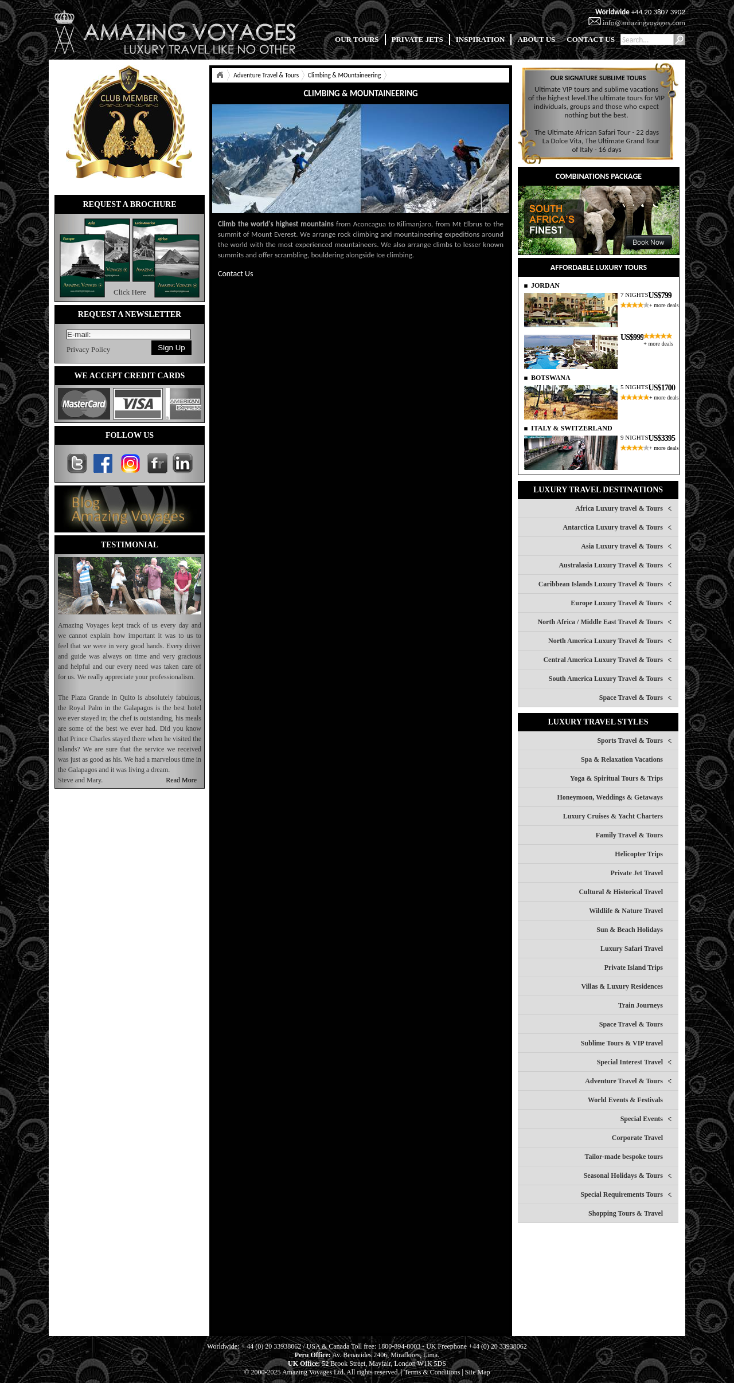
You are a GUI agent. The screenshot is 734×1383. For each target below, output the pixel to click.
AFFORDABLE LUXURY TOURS (598, 267)
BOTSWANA (551, 378)
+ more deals (664, 305)
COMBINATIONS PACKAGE (599, 176)
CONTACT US (591, 39)
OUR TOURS (356, 39)
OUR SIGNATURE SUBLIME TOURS (598, 78)
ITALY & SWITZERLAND (571, 428)
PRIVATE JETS (417, 39)
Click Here (130, 292)
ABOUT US (536, 39)
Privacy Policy (88, 349)
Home (219, 75)
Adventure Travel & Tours (266, 75)
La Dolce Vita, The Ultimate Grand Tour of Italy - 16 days (600, 145)
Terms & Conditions (432, 1372)
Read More (181, 780)
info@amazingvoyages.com (644, 22)
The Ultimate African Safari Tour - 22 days (596, 132)
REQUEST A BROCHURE (129, 204)
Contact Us (235, 274)
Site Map (477, 1372)
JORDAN (545, 285)
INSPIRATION (480, 39)
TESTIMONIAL (129, 544)
